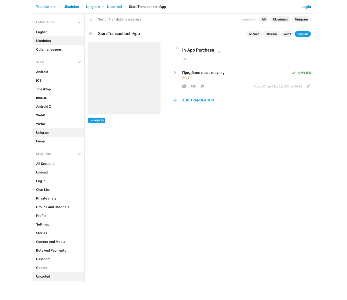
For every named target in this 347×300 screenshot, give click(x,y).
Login (306, 7)
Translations (46, 7)
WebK (287, 34)
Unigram (93, 7)
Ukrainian (71, 7)
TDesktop (271, 34)
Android (254, 34)
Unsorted (114, 7)
